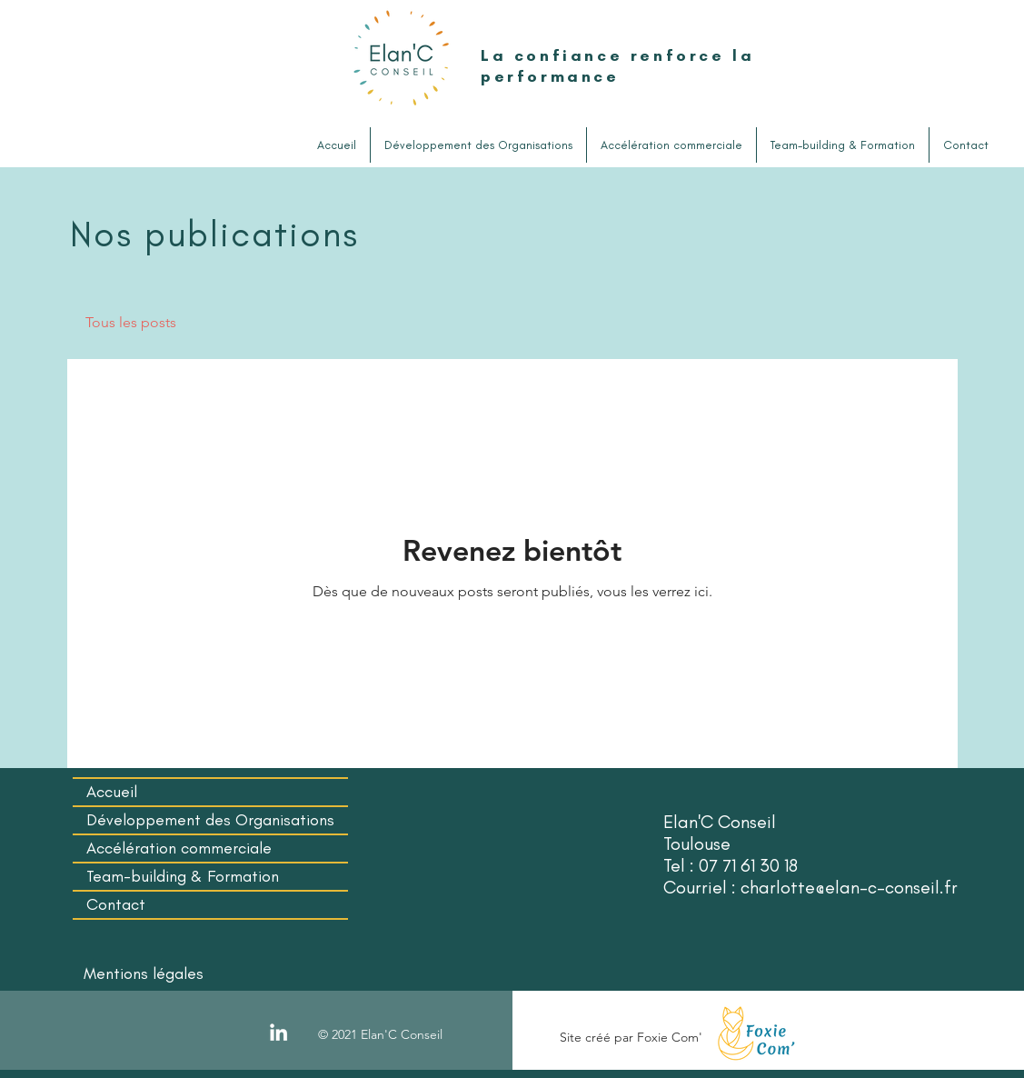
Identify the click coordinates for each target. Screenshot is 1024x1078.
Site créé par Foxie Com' (631, 1037)
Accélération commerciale (179, 848)
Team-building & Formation (182, 876)
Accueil (111, 792)
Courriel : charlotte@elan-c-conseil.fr (810, 887)
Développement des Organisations (210, 820)
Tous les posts (130, 322)
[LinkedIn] (278, 1032)
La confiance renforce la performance (617, 65)
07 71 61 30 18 (748, 865)
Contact (115, 904)
